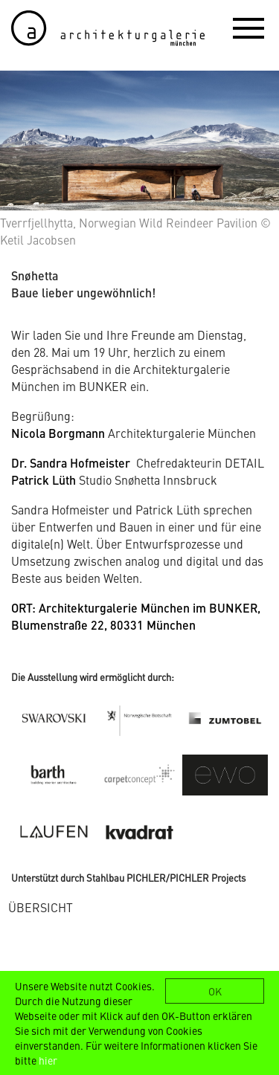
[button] (248, 27)
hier (48, 1060)
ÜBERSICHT (40, 907)
